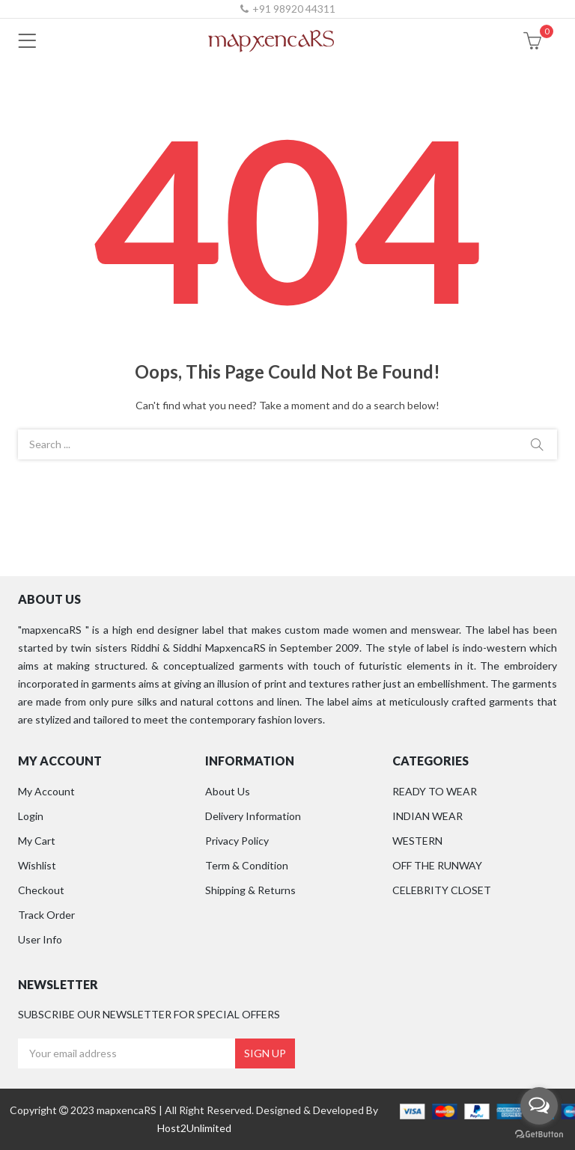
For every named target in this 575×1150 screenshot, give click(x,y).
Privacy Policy (237, 840)
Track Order (46, 914)
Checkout (41, 890)
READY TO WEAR (434, 791)
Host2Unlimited (194, 1128)
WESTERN (417, 840)
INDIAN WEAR (427, 816)
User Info (40, 939)
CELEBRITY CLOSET (441, 890)
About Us (227, 791)
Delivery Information (253, 816)
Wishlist (37, 865)
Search (537, 444)
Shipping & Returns (250, 890)
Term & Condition (246, 865)
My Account (46, 791)
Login (30, 816)
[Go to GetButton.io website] (539, 1135)
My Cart (36, 840)
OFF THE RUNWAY (437, 865)
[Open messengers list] (539, 1106)
